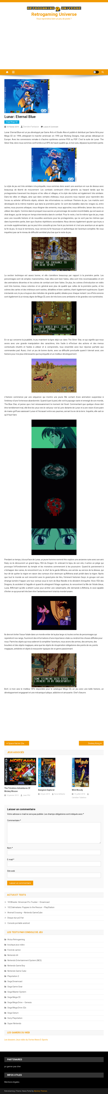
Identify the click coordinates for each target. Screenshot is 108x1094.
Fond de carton (14, 950)
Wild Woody (77, 790)
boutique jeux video (16, 945)
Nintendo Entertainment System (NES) (24, 960)
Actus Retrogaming (16, 939)
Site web (11, 871)
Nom (10, 848)
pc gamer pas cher (12, 1066)
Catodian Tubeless (79, 798)
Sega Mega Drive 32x (16, 1008)
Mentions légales (11, 1082)
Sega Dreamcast (14, 981)
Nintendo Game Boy (16, 965)
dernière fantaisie (31, 127)
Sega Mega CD (12, 122)
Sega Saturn (13, 1013)
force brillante (59, 794)
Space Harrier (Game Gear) (18, 743)
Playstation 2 (13, 976)
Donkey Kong (94, 743)
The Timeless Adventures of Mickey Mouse (17, 789)
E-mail (10, 859)
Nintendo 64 (12, 955)
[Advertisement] (54, 48)
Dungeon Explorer (46, 790)
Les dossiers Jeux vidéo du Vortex (19, 1040)
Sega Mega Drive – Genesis (19, 1002)
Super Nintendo (14, 1023)
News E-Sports (41, 1040)
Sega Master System (16, 992)
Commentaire (14, 820)
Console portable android (18, 923)
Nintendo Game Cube (16, 971)
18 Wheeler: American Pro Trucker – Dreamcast (28, 902)
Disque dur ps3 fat (15, 918)
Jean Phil (26, 795)
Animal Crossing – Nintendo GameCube (24, 912)
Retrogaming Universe (54, 14)
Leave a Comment (50, 127)
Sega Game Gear (14, 987)
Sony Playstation (14, 1018)
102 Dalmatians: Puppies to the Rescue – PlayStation (30, 907)
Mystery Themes (40, 1091)
